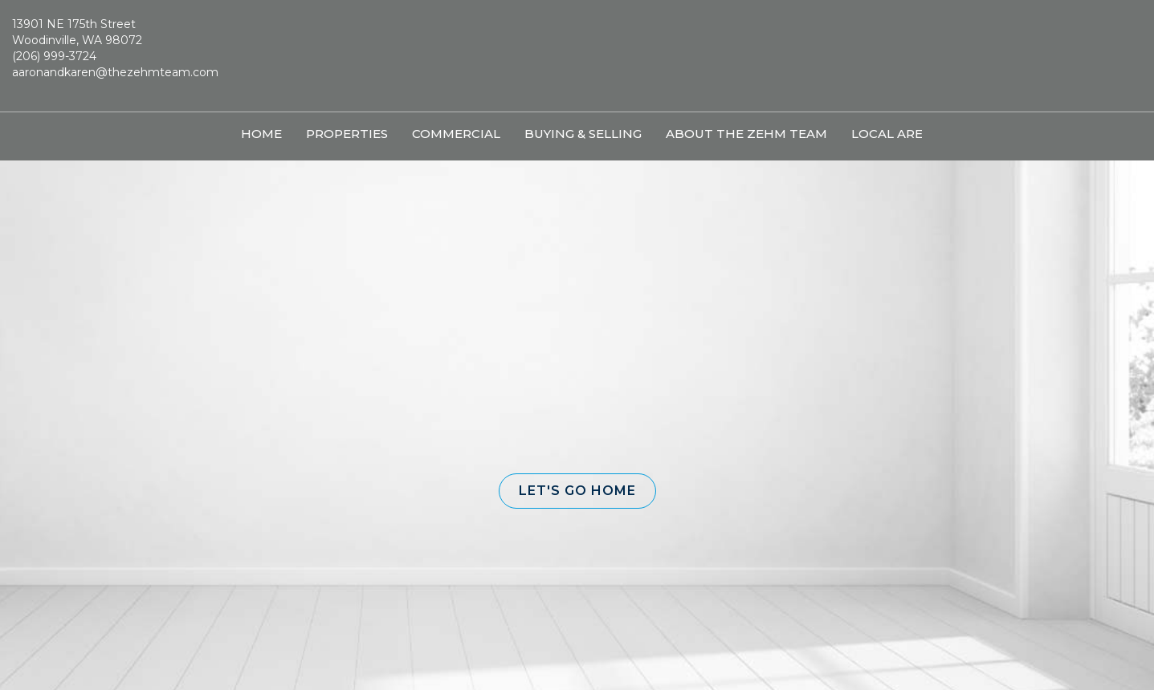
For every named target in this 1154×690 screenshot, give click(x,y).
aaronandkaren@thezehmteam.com (115, 72)
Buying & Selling (583, 133)
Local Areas (895, 133)
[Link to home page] (577, 56)
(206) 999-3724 (54, 56)
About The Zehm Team (746, 133)
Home (261, 133)
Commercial (456, 133)
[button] (577, 491)
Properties (347, 133)
